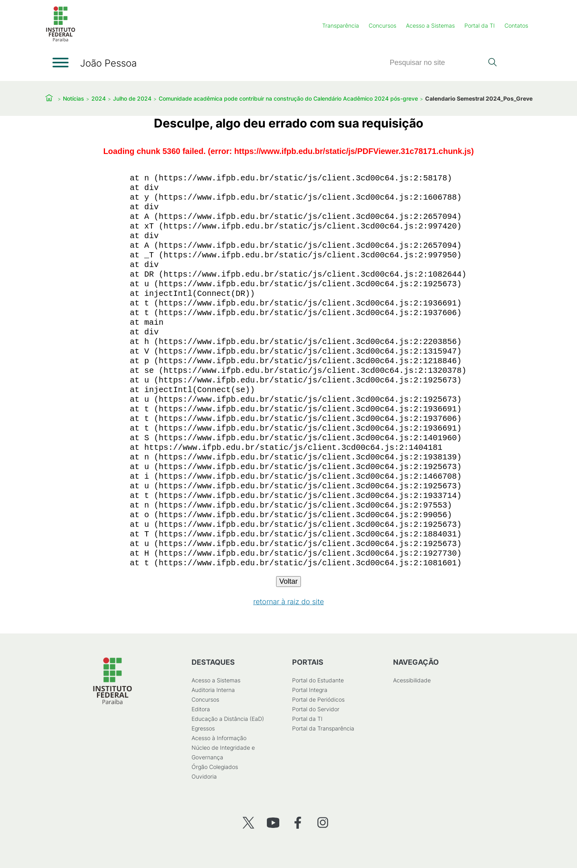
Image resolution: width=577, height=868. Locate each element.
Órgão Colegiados (215, 766)
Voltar (288, 581)
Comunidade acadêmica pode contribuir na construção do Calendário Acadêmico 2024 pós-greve (288, 98)
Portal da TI (479, 25)
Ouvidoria (204, 776)
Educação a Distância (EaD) (228, 718)
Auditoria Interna (213, 689)
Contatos (516, 25)
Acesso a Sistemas (430, 25)
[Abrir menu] (60, 62)
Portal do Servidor (315, 709)
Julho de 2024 (132, 98)
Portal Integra (309, 689)
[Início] (60, 40)
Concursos (382, 25)
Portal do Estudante (318, 680)
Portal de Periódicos (318, 699)
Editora (201, 709)
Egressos (203, 728)
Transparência (340, 25)
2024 (98, 98)
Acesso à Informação (219, 737)
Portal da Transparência (323, 728)
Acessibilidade (412, 680)
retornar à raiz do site (288, 601)
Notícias (73, 98)
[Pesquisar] (436, 62)
